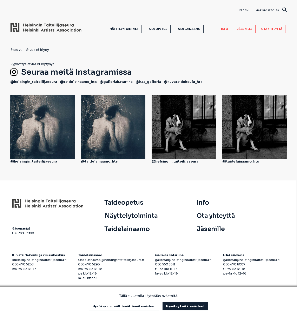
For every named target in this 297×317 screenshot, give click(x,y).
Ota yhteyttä (271, 29)
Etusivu (16, 50)
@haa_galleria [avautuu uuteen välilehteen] (148, 82)
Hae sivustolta (271, 10)
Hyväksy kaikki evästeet (185, 306)
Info (224, 29)
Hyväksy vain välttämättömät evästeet (124, 306)
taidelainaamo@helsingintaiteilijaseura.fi (111, 260)
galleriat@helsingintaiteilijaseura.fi (183, 260)
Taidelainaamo (188, 29)
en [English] (247, 10)
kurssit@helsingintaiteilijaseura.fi (39, 260)
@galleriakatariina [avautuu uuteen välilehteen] (116, 82)
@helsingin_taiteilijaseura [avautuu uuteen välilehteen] (33, 82)
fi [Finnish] (240, 10)
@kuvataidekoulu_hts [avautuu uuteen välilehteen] (183, 82)
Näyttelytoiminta (124, 29)
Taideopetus (157, 29)
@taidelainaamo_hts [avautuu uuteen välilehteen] (78, 82)
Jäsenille (244, 29)
